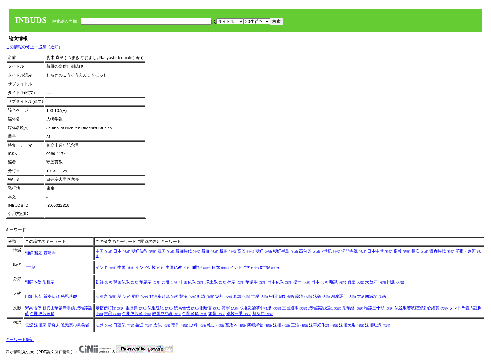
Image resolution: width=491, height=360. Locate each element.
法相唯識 (377, 325)
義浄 (303, 296)
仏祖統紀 (160, 307)
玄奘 (38, 296)
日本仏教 (279, 281)
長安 (419, 251)
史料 (197, 325)
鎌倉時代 (441, 251)
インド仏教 (149, 267)
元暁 (170, 281)
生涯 (143, 325)
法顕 (321, 296)
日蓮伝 (123, 325)
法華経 (352, 307)
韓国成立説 (166, 313)
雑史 (215, 325)
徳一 (301, 281)
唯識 (337, 281)
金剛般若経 (136, 313)
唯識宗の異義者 (75, 325)
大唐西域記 (371, 296)
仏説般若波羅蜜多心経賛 (421, 307)
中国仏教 (178, 267)
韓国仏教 (125, 281)
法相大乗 (351, 325)
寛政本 (235, 325)
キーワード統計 (20, 339)
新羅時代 (187, 251)
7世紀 (330, 251)
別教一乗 (238, 313)
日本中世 (379, 251)
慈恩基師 (69, 296)
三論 (299, 325)
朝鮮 (29, 253)
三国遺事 (294, 307)
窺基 (223, 296)
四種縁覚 (259, 325)
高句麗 (309, 251)
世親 (259, 296)
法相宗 (48, 281)
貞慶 (355, 281)
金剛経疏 (194, 313)
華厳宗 (149, 281)
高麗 (245, 251)
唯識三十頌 (378, 307)
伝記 (29, 325)
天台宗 (375, 281)
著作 (179, 325)
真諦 (241, 296)
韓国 (166, 251)
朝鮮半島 (285, 251)
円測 (395, 281)
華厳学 (256, 281)
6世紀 (201, 267)
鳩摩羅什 (343, 296)
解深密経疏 (163, 296)
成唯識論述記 (324, 307)
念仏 (161, 325)
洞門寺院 (353, 251)
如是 (216, 313)
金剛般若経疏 (42, 313)
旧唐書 (210, 307)
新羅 (38, 253)
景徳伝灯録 (110, 307)
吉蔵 (112, 313)
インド (106, 267)
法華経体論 (323, 325)
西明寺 (50, 253)
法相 (281, 325)
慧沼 (187, 296)
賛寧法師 (52, 296)
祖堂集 (136, 307)
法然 (104, 325)
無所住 (262, 313)
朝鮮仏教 (143, 251)
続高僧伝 (186, 307)
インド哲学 (244, 267)
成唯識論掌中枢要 (260, 307)
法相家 (40, 325)
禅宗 (235, 281)
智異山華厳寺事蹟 (58, 307)
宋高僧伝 (33, 307)
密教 (402, 251)
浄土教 (215, 281)
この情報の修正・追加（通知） (34, 46)
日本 (121, 251)
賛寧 (230, 307)
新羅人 (54, 325)
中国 (104, 251)
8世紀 (269, 267)
